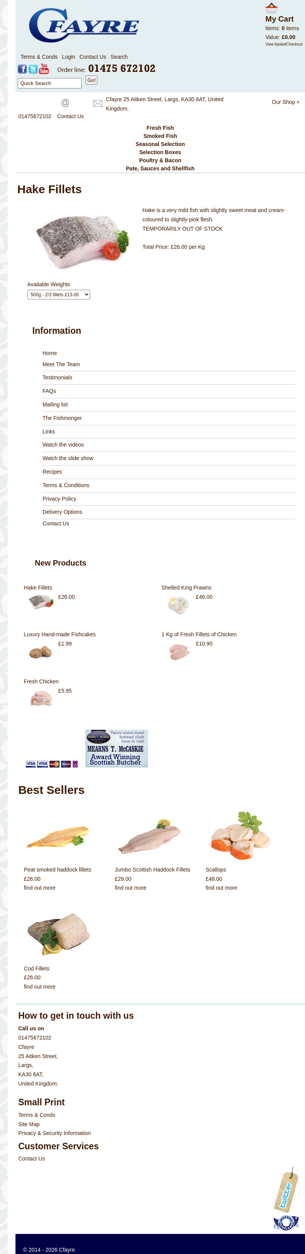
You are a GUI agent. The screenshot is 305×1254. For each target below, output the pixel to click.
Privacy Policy (59, 499)
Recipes (52, 472)
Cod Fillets (36, 968)
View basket (276, 44)
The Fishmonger (62, 418)
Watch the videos (63, 445)
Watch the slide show (68, 458)
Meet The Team (61, 364)
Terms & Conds (39, 57)
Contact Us (93, 57)
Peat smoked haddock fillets (57, 870)
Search (119, 57)
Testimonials (57, 377)
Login (68, 57)
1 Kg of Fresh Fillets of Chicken (199, 634)
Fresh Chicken (41, 681)
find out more (40, 888)
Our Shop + (286, 102)
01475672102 (34, 116)
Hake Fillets (38, 588)
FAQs (49, 391)
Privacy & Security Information (54, 1133)
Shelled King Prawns (186, 588)
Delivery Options (62, 512)
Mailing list (55, 404)
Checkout (294, 44)
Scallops (216, 870)
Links (49, 431)
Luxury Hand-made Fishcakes (60, 634)
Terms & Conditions (66, 485)
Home (50, 353)
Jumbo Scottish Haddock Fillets (152, 870)
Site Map (28, 1124)
